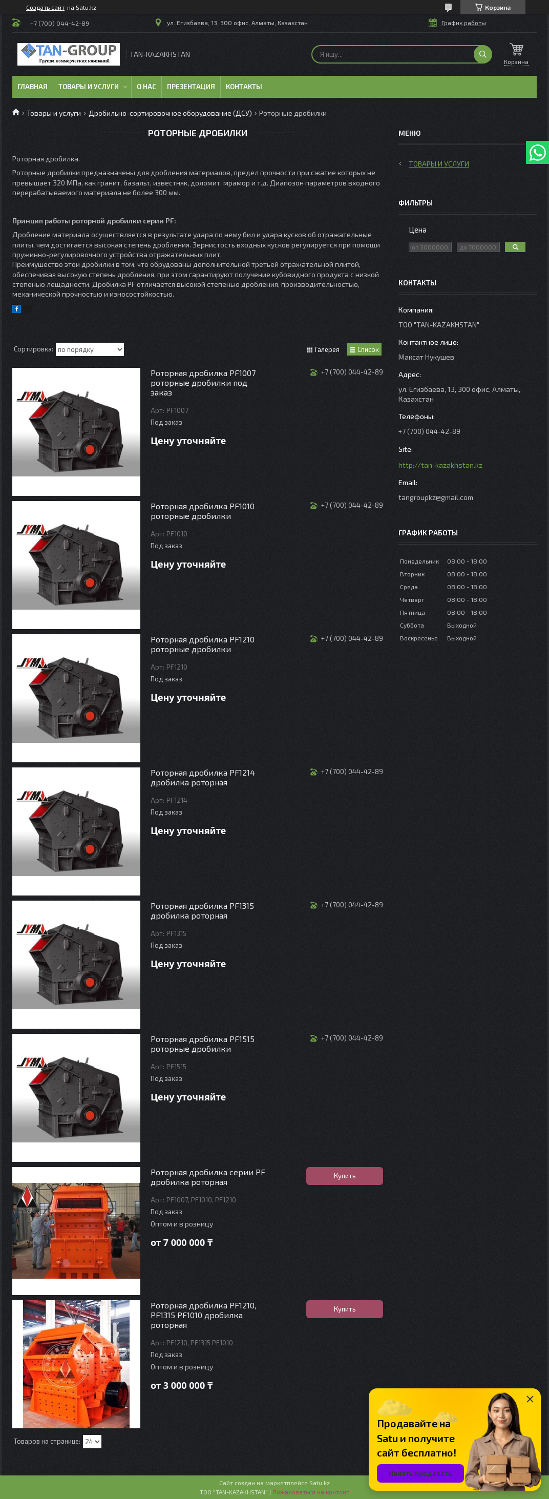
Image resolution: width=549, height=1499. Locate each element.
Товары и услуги (88, 86)
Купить (345, 1176)
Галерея (327, 349)
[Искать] (483, 54)
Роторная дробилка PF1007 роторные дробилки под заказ (203, 382)
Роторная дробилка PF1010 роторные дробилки (203, 511)
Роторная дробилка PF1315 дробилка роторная (202, 910)
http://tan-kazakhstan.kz (440, 465)
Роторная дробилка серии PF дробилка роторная (208, 1176)
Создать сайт (45, 7)
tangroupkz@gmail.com (435, 497)
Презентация (191, 86)
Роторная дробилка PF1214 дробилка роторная (203, 777)
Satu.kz (319, 1482)
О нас (146, 86)
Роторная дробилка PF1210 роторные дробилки (203, 644)
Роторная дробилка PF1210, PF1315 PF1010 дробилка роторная (203, 1314)
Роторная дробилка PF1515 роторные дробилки (203, 1043)
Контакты (244, 86)
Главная (32, 86)
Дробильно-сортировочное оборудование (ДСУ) (170, 113)
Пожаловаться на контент (310, 1491)
